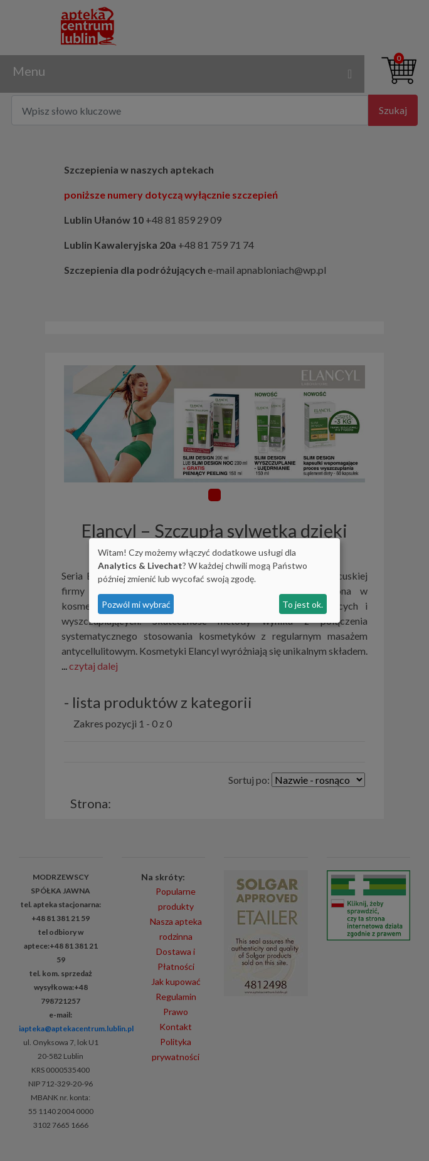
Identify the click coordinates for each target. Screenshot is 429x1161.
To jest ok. (302, 604)
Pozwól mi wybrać (136, 604)
